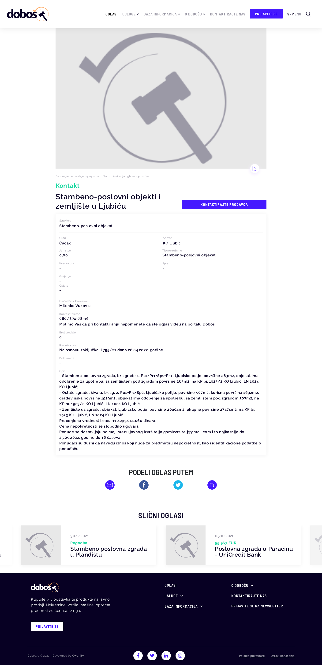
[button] (172, 243)
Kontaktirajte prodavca (224, 204)
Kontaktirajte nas (227, 14)
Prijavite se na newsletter (257, 606)
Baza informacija (160, 14)
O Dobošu (193, 14)
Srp (290, 14)
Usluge (129, 14)
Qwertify (78, 655)
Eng (298, 14)
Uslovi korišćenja (283, 656)
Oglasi (111, 14)
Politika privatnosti (252, 656)
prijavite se (266, 13)
